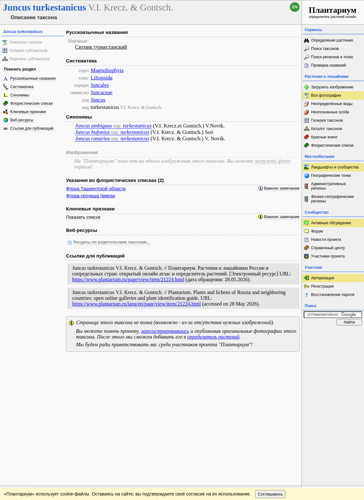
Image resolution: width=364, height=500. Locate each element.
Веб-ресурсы (21, 120)
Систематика (21, 87)
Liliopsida (102, 78)
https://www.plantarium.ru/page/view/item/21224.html (128, 279)
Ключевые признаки (28, 112)
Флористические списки (31, 103)
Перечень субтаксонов (29, 59)
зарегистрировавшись (165, 331)
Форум (317, 231)
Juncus (98, 100)
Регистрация (322, 286)
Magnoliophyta (107, 70)
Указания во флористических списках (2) (115, 180)
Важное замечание (282, 188)
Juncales (100, 85)
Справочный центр (328, 248)
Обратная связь (49, 363)
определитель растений (213, 337)
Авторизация (322, 278)
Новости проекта (326, 239)
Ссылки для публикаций (32, 128)
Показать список (83, 217)
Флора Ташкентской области (96, 188)
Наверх (292, 363)
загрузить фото (272, 161)
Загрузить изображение (332, 87)
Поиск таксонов (325, 48)
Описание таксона (25, 42)
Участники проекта (328, 256)
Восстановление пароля (332, 294)
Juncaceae (102, 92)
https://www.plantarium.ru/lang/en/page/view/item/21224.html (136, 304)
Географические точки (331, 175)
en (295, 7)
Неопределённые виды (331, 104)
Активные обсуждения (331, 223)
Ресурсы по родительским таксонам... (111, 242)
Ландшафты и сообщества (335, 167)
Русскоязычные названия (32, 78)
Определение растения (332, 40)
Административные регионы (328, 186)
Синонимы (19, 95)
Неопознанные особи (330, 112)
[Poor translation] (23, 409)
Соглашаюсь (270, 375)
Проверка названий (328, 65)
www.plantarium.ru (333, 362)
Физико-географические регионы (332, 198)
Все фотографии (326, 95)
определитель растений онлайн (333, 12)
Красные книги (324, 137)
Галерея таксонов (327, 120)
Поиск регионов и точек (332, 57)
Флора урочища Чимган (90, 195)
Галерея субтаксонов (28, 50)
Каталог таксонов (326, 129)
